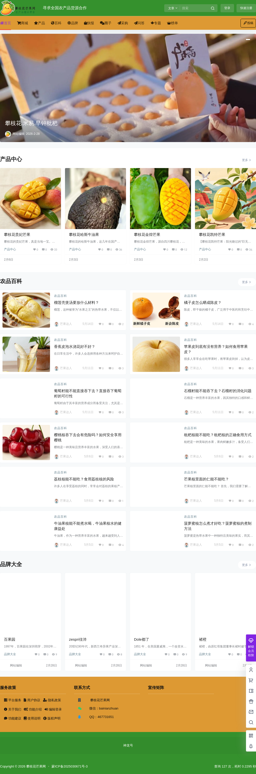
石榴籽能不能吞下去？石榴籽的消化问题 (218, 391)
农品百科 (60, 296)
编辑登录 (53, 709)
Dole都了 (141, 639)
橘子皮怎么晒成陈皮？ (203, 302)
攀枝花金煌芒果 (147, 234)
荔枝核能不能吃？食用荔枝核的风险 (84, 479)
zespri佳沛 (77, 639)
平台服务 (13, 700)
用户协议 (32, 700)
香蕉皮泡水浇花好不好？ (74, 346)
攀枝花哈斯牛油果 (84, 234)
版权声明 (51, 718)
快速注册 (246, 8)
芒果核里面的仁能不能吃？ (206, 479)
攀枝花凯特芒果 (212, 234)
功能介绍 (33, 709)
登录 (227, 8)
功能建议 (13, 718)
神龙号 (128, 745)
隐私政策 (52, 700)
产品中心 (10, 249)
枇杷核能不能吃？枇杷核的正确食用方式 (218, 435)
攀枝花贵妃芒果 (17, 234)
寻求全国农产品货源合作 (65, 8)
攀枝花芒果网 (35, 766)
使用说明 (32, 718)
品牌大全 (10, 654)
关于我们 (13, 709)
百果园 (9, 639)
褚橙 (202, 639)
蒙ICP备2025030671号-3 (70, 766)
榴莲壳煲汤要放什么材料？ (76, 302)
